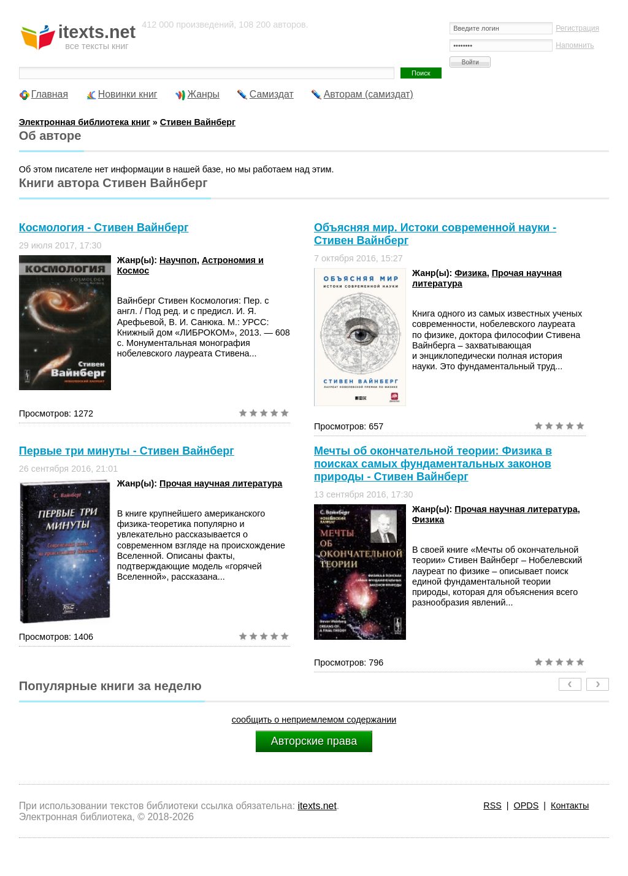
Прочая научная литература (220, 483)
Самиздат (272, 94)
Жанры (203, 94)
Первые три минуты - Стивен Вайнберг (126, 451)
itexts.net (316, 806)
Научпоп (178, 260)
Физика (470, 273)
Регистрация (577, 28)
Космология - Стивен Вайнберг (104, 227)
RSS (492, 805)
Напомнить (575, 45)
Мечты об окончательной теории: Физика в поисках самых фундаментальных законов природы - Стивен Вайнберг (433, 464)
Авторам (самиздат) (368, 94)
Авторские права (314, 741)
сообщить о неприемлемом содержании (314, 719)
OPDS (526, 805)
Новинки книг (128, 94)
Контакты (570, 805)
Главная (49, 94)
